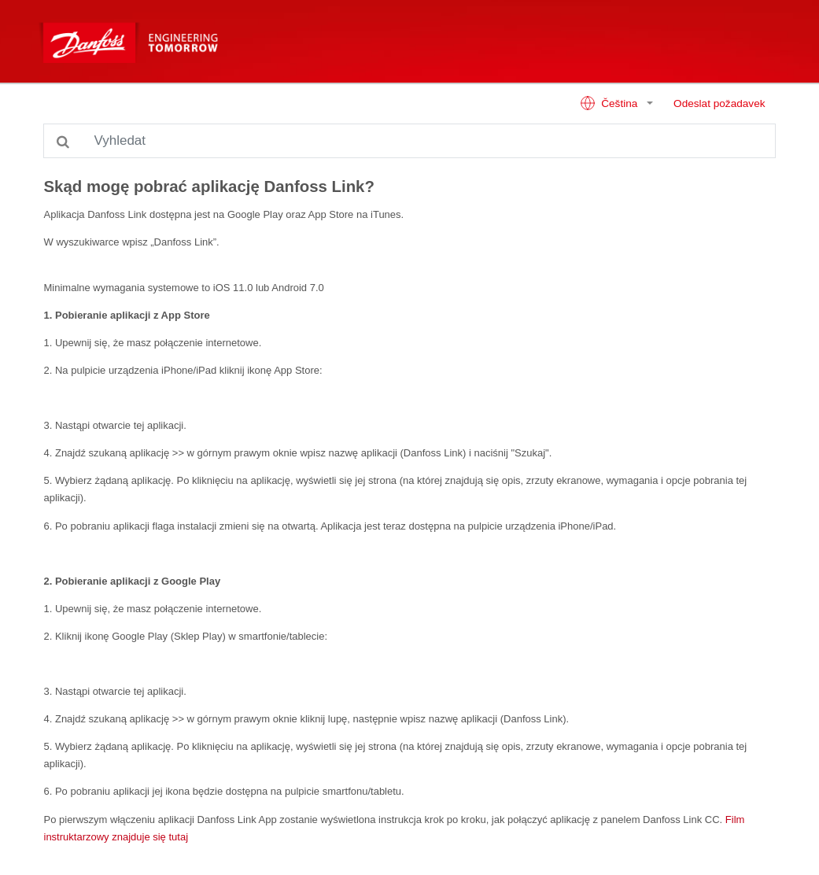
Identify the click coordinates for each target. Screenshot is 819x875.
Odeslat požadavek (719, 103)
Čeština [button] (610, 103)
